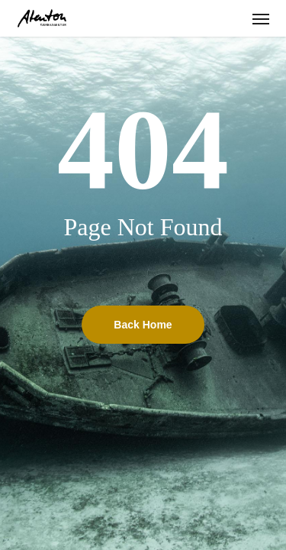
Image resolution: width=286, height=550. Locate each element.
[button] (260, 18)
